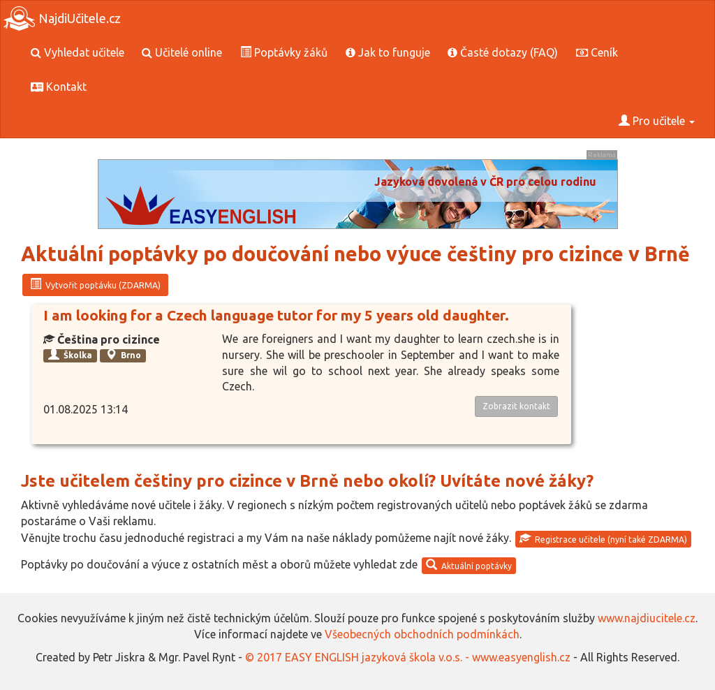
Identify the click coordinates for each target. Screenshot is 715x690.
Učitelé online (182, 52)
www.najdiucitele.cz (646, 618)
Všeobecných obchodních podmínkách (422, 634)
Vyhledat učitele (77, 52)
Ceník (597, 52)
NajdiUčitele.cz (62, 18)
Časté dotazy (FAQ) (503, 52)
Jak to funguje (388, 52)
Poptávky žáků (283, 52)
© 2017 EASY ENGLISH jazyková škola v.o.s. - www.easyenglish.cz (407, 657)
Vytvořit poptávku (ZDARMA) (95, 284)
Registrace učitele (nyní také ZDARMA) (603, 538)
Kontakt (59, 86)
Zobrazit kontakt (516, 406)
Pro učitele (657, 121)
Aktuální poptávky (469, 565)
